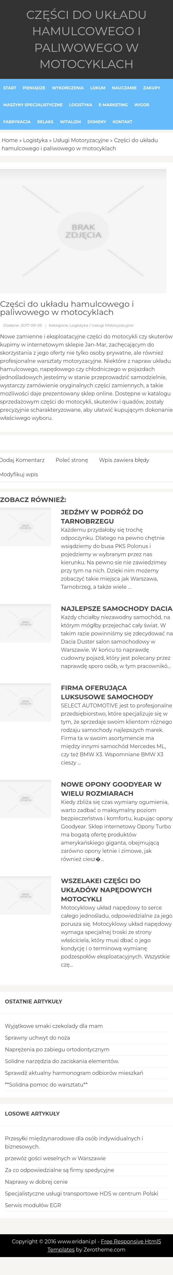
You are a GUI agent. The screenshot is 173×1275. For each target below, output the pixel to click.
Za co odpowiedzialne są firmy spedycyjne (59, 1170)
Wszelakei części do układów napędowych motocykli (106, 890)
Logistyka (35, 140)
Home (10, 140)
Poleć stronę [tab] (72, 460)
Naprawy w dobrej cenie (36, 1182)
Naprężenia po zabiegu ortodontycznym (57, 1049)
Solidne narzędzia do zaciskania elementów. (62, 1061)
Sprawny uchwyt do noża (37, 1038)
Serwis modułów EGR (33, 1205)
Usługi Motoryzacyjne (81, 140)
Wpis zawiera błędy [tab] (124, 460)
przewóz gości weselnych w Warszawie (55, 1158)
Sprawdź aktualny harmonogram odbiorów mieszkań (74, 1073)
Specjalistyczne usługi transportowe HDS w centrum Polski (81, 1194)
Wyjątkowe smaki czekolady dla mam (54, 1026)
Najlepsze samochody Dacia (116, 609)
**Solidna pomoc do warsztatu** (46, 1085)
